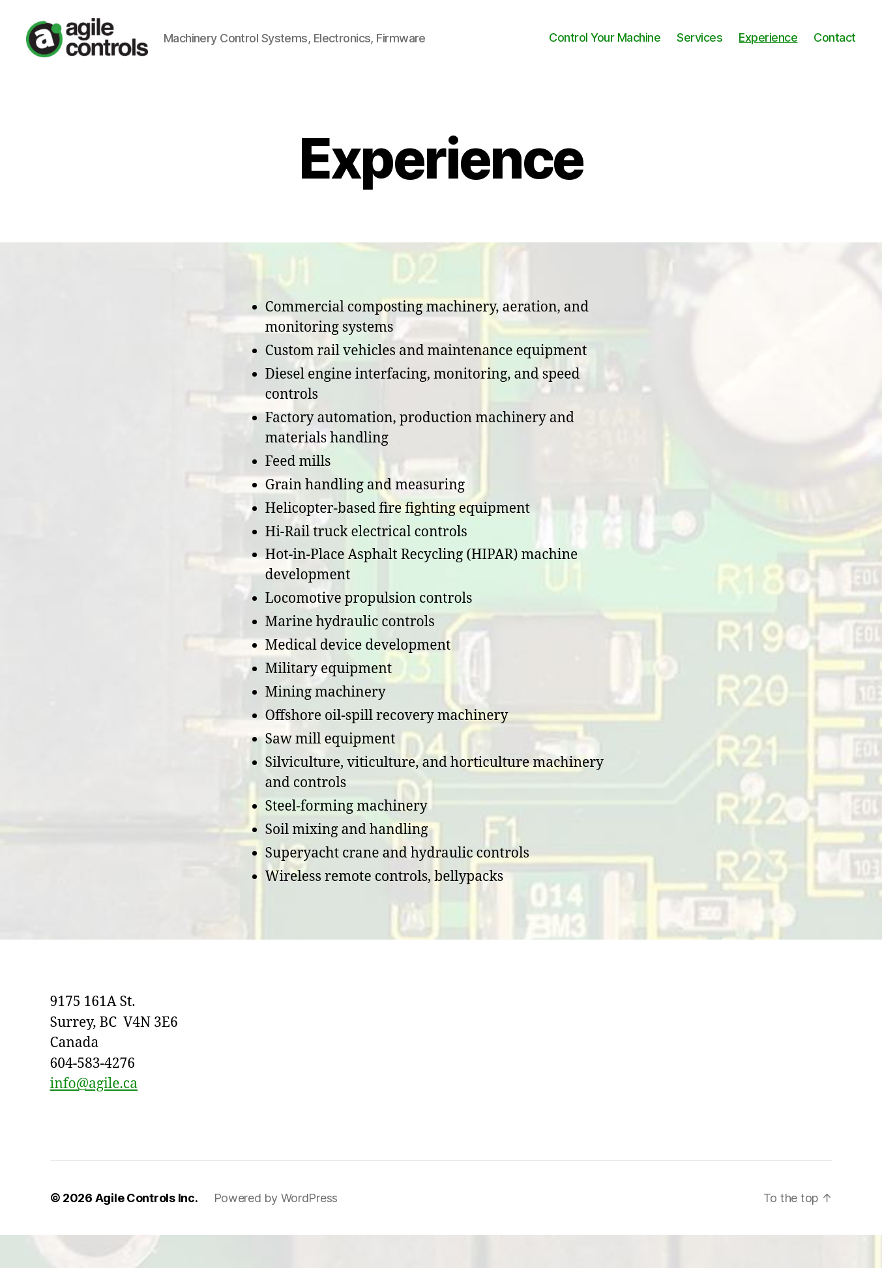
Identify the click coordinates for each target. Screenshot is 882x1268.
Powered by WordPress (276, 1231)
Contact (835, 54)
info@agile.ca (94, 1117)
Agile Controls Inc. (146, 1231)
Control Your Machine (604, 54)
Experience (768, 54)
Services (699, 54)
